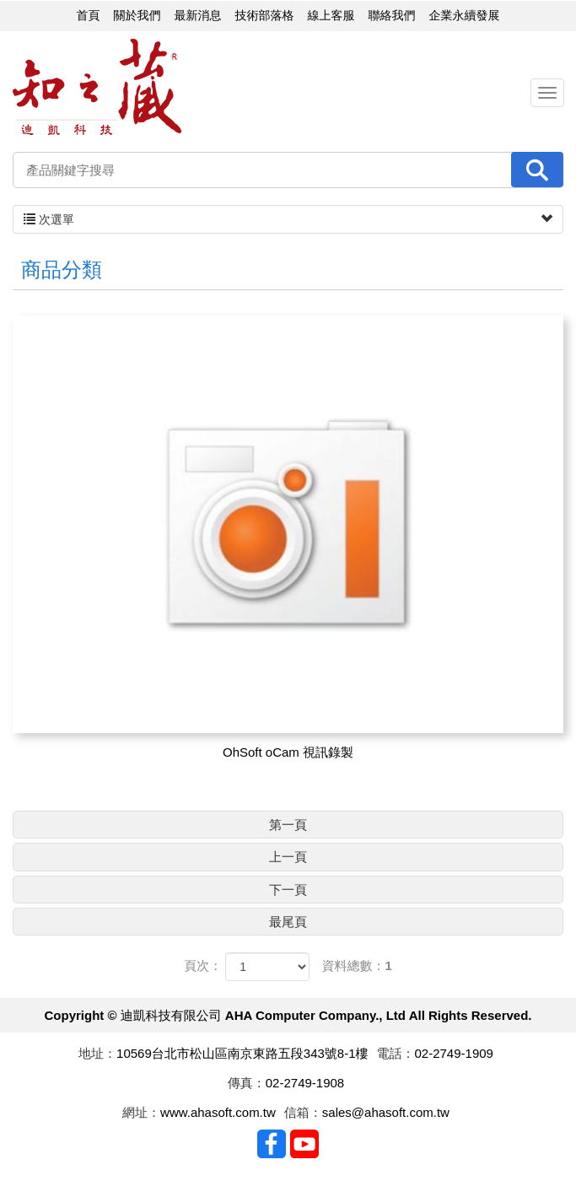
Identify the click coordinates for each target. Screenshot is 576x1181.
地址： (97, 1053)
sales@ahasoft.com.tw (385, 1112)
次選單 (288, 219)
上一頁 (288, 856)
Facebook (271, 1144)
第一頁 (288, 824)
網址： (141, 1112)
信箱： (303, 1112)
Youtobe (304, 1144)
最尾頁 (288, 921)
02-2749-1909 (454, 1053)
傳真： (247, 1083)
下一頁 (288, 889)
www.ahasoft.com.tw (218, 1112)
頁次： (203, 965)
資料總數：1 (357, 965)
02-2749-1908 (305, 1083)
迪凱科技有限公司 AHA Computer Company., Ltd (97, 87)
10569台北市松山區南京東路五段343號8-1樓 (242, 1053)
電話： (396, 1053)
